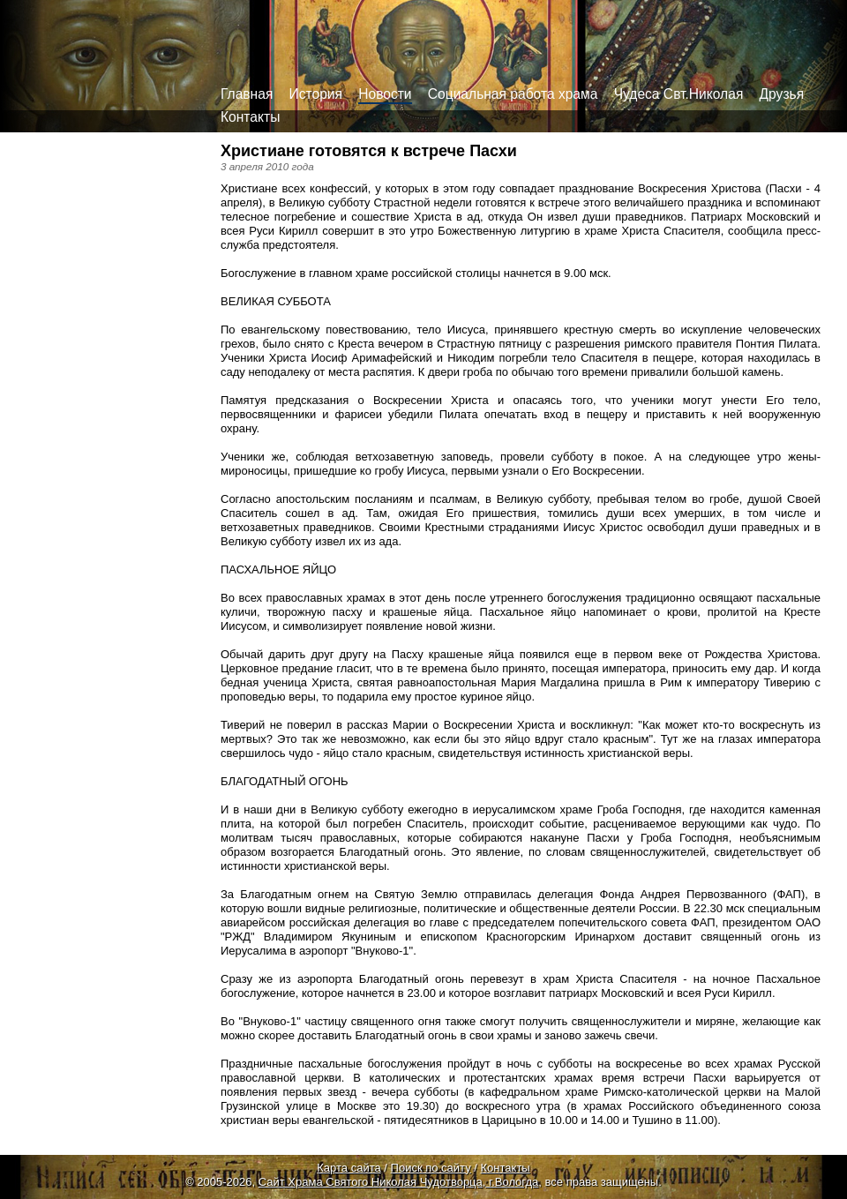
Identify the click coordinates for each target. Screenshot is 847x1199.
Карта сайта (348, 1167)
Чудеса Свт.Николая (679, 93)
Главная (247, 93)
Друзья (782, 93)
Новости (384, 93)
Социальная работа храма (513, 93)
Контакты (250, 116)
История (315, 93)
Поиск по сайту (431, 1167)
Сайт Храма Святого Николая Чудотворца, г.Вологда (399, 1181)
